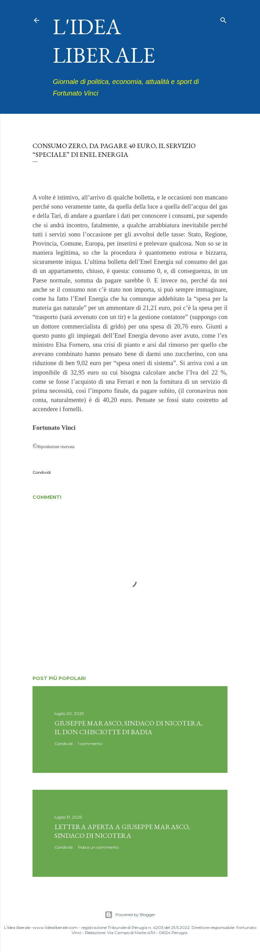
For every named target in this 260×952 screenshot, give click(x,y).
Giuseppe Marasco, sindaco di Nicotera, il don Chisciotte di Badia (129, 727)
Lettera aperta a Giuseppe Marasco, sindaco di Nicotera (122, 831)
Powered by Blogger (130, 915)
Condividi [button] (41, 472)
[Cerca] (223, 18)
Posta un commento (98, 847)
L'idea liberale (104, 40)
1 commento (90, 743)
